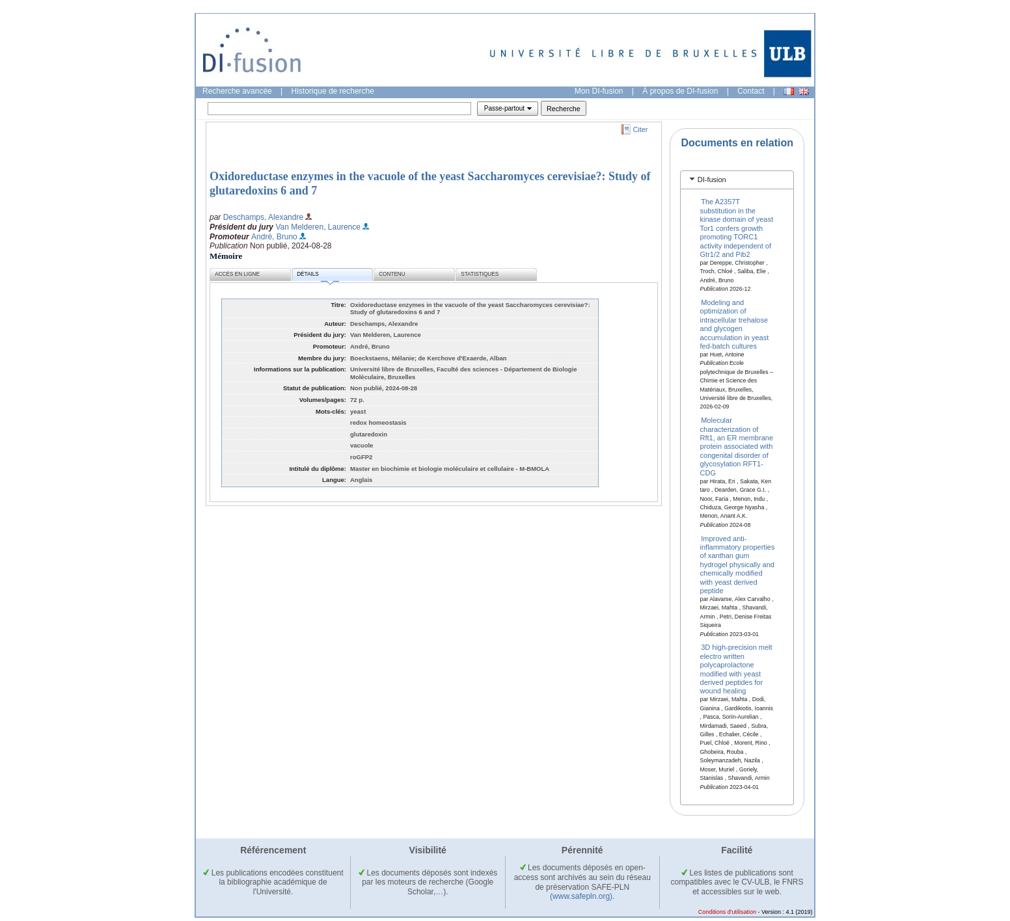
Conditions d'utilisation (727, 912)
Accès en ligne (237, 274)
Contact (750, 91)
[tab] (737, 179)
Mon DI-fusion (599, 91)
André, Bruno (274, 236)
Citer (640, 129)
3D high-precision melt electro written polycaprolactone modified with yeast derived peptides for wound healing (736, 669)
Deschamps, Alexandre (263, 217)
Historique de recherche (333, 91)
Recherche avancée (237, 91)
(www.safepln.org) (581, 896)
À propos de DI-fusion (680, 91)
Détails (317, 276)
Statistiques (479, 274)
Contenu (392, 274)
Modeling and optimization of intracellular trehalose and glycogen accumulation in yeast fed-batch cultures (734, 324)
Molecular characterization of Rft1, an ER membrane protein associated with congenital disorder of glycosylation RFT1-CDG (737, 446)
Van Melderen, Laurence (318, 227)
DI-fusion (712, 179)
